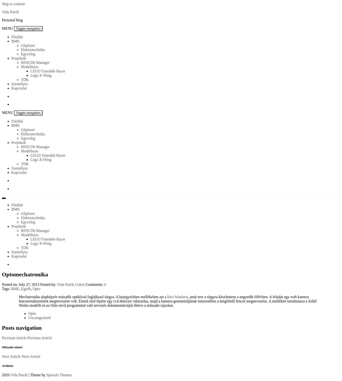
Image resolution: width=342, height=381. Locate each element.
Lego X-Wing (41, 75)
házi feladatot (177, 297)
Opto (36, 289)
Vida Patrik (10, 12)
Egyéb (26, 289)
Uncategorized (39, 318)
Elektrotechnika (33, 50)
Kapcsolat (19, 88)
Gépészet (28, 45)
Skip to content (13, 4)
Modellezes (29, 67)
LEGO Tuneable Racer (47, 71)
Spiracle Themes (59, 375)
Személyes (19, 84)
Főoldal (17, 37)
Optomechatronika (25, 274)
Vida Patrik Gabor (71, 284)
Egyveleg (28, 54)
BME (15, 41)
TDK (25, 80)
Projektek (18, 58)
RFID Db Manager (35, 63)
